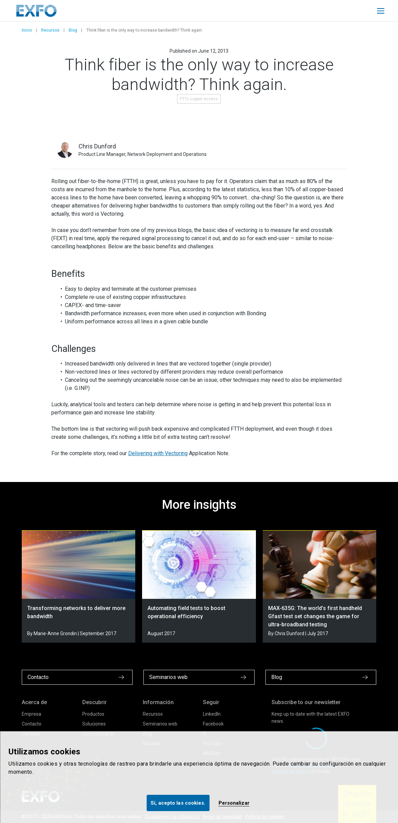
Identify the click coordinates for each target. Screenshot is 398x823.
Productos (93, 714)
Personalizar (234, 803)
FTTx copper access (199, 98)
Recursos (50, 30)
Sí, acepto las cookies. (178, 803)
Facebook (213, 724)
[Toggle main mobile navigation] (380, 11)
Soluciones (94, 724)
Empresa (31, 714)
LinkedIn (212, 714)
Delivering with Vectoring (158, 453)
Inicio (27, 30)
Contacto (31, 724)
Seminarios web (160, 724)
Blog (73, 30)
